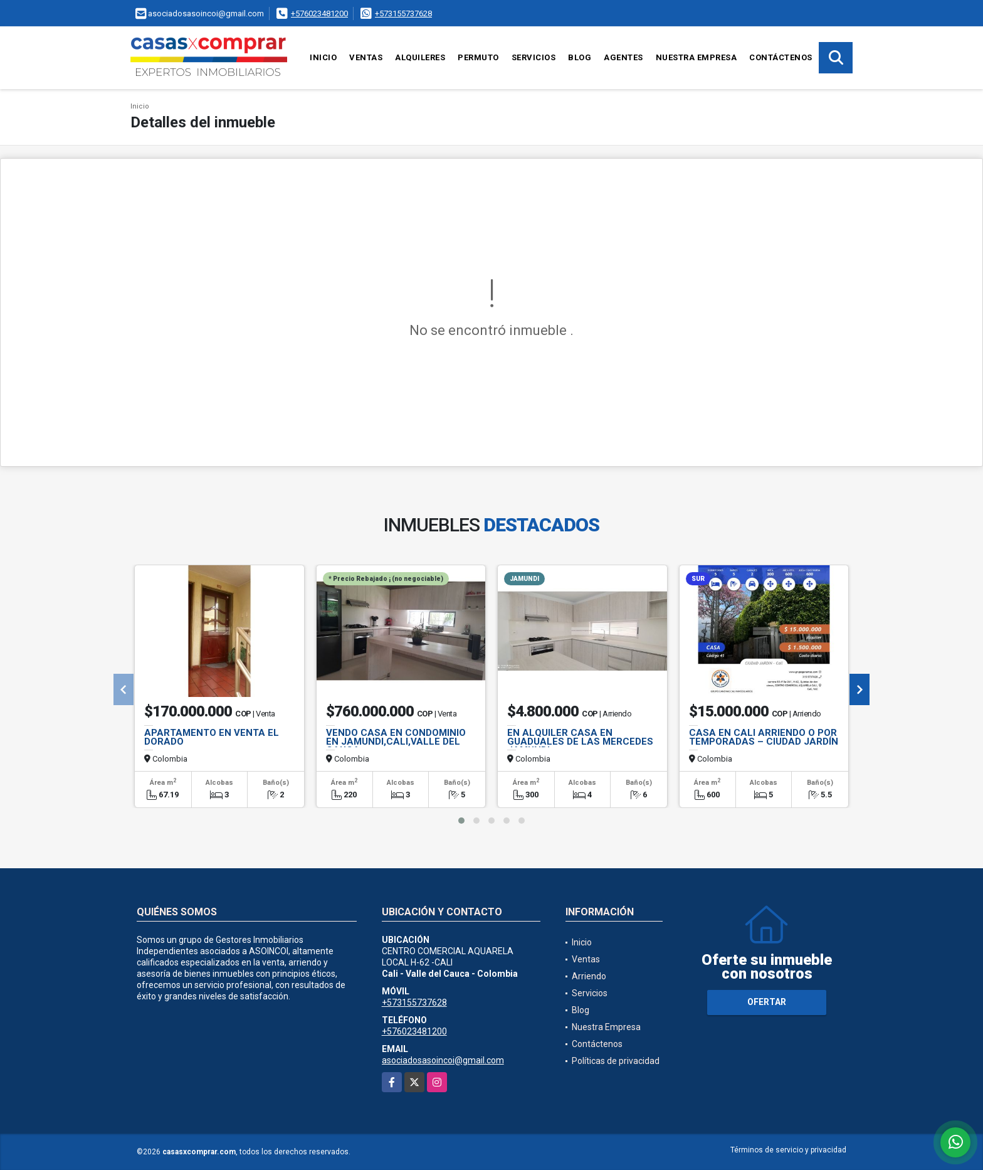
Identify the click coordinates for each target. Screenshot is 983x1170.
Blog (579, 57)
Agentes (623, 57)
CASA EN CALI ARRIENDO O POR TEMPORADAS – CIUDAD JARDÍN (763, 737)
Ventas (365, 57)
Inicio (323, 57)
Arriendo (589, 976)
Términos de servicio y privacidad (788, 1150)
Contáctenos (780, 57)
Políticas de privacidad (616, 1061)
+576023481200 (319, 13)
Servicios (534, 57)
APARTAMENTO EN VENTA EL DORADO (211, 737)
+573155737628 (403, 13)
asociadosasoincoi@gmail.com (443, 1060)
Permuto (478, 57)
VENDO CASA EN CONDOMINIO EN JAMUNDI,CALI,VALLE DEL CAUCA (396, 741)
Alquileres (420, 57)
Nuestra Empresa (696, 57)
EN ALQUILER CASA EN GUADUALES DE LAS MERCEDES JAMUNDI (580, 741)
